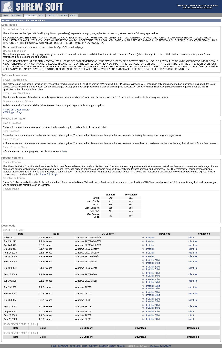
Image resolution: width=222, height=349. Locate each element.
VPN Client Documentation (16, 109)
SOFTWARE (16, 15)
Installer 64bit (153, 263)
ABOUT (73, 15)
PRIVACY (121, 346)
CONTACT (63, 15)
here (64, 151)
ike (195, 241)
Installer (150, 237)
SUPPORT (51, 15)
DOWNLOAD (30, 15)
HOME (5, 15)
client (191, 237)
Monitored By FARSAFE (160, 346)
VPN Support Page (12, 112)
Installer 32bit (153, 260)
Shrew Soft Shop (48, 174)
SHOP (41, 15)
